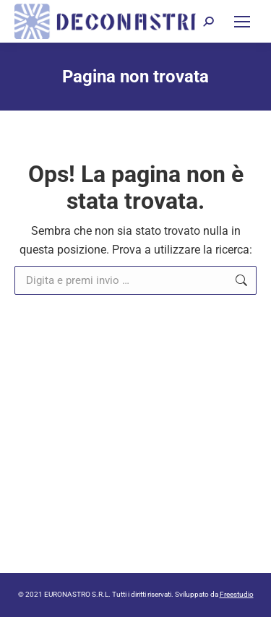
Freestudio (237, 594)
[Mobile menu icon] (242, 21)
